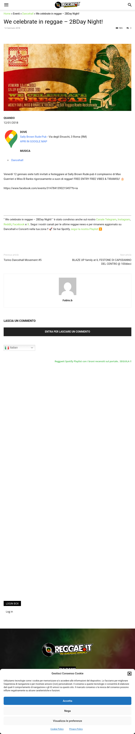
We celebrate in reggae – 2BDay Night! (53, 21)
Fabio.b (67, 300)
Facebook (18, 224)
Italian (11, 348)
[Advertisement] (31, 538)
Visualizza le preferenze (67, 721)
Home (7, 13)
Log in (9, 611)
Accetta (67, 701)
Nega (67, 711)
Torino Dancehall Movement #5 (23, 260)
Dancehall (27, 13)
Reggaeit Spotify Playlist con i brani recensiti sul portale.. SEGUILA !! (93, 361)
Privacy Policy (76, 729)
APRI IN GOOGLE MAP (33, 141)
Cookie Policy (57, 729)
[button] (129, 673)
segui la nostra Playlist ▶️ (86, 229)
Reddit (7, 224)
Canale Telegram (106, 219)
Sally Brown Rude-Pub (33, 136)
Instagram (124, 219)
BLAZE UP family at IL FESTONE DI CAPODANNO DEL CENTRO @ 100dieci (101, 261)
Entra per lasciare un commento (67, 331)
